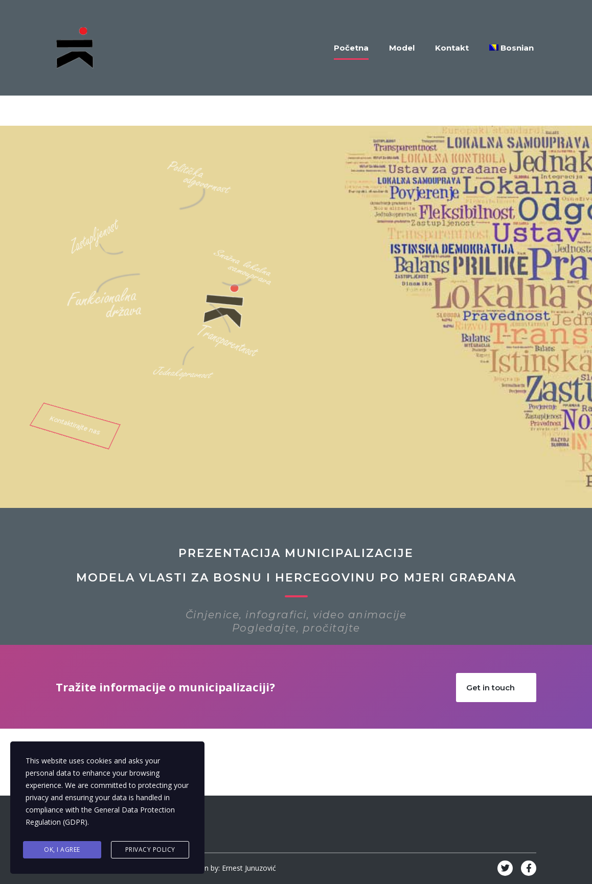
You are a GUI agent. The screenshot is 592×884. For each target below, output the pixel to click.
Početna (351, 48)
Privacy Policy (150, 849)
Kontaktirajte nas (73, 408)
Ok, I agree (62, 849)
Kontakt (452, 48)
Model (402, 48)
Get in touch (500, 687)
